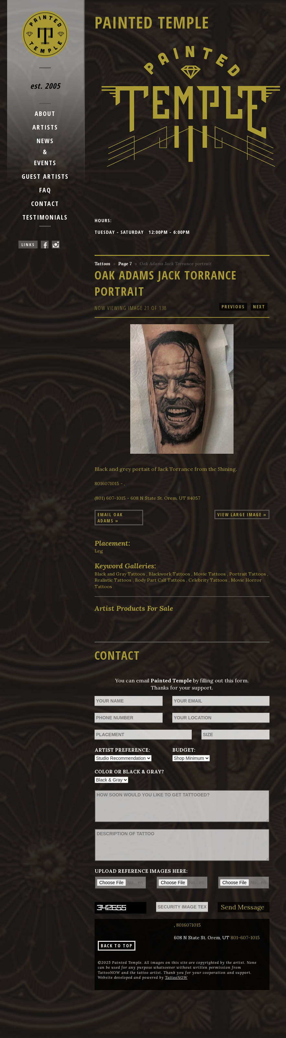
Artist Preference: (122, 750)
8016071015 (188, 925)
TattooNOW (176, 977)
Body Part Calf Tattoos (160, 580)
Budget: (183, 750)
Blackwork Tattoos (169, 574)
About (45, 113)
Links (28, 244)
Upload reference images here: (141, 871)
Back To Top (116, 945)
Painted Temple (152, 22)
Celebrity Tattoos (208, 580)
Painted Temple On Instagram (56, 244)
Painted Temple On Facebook (45, 244)
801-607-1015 (245, 938)
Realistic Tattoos (113, 580)
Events (45, 162)
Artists (45, 127)
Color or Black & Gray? (129, 772)
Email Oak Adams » (110, 517)
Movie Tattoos (210, 574)
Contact (45, 203)
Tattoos (102, 264)
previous (233, 306)
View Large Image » (242, 514)
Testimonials (45, 217)
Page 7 (125, 264)
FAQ (45, 190)
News (45, 140)
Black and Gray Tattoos (120, 574)
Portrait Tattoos (247, 574)
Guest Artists (45, 176)
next (259, 306)
